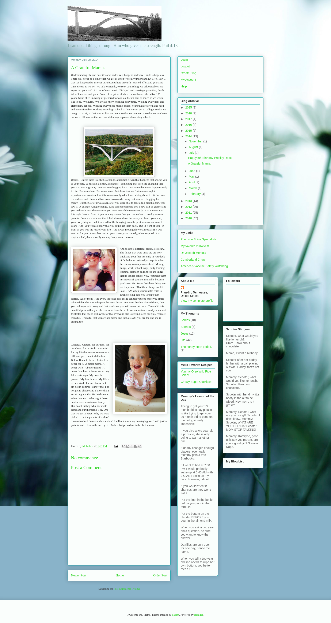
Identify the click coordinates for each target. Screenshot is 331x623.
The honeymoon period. (196, 346)
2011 (189, 212)
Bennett (186, 326)
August (194, 147)
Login (184, 59)
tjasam (175, 614)
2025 (189, 107)
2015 (189, 130)
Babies (185, 320)
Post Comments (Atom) (127, 588)
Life (183, 340)
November (196, 141)
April (192, 182)
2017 (189, 119)
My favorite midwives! (195, 246)
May (192, 176)
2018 (189, 113)
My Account (188, 79)
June (192, 171)
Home (120, 575)
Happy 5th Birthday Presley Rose (210, 157)
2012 (189, 206)
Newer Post (78, 575)
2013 (189, 201)
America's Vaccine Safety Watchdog (204, 266)
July (192, 152)
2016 (189, 124)
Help (184, 86)
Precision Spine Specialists (198, 239)
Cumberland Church (194, 259)
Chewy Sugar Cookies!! (196, 381)
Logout (185, 66)
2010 (189, 218)
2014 (189, 136)
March (193, 188)
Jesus (185, 333)
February (195, 194)
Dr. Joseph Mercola (193, 253)
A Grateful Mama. (199, 163)
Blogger (198, 614)
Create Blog (188, 73)
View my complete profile (197, 300)
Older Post (160, 575)
